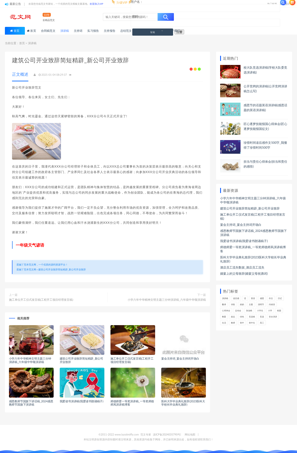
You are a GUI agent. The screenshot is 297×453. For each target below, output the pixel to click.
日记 (280, 298)
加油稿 (249, 310)
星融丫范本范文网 (26, 269)
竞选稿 (252, 316)
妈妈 (242, 304)
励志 (233, 316)
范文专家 (145, 434)
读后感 (236, 298)
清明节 (261, 304)
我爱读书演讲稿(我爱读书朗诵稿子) (81, 401)
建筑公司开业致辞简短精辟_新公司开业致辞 (62, 269)
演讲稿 (32, 43)
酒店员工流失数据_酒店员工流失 (242, 267)
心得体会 (226, 310)
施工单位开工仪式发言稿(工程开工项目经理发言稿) (41, 299)
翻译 (224, 304)
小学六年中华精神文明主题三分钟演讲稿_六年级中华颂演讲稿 (167, 299)
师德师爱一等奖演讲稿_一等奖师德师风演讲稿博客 (132, 402)
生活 (224, 322)
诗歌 (233, 304)
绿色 (242, 316)
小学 (270, 310)
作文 (271, 298)
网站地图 (190, 434)
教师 (233, 322)
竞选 (262, 316)
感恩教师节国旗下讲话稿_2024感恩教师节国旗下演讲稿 (31, 402)
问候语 (272, 304)
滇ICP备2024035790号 (166, 434)
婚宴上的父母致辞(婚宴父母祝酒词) (244, 273)
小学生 (260, 310)
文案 (251, 304)
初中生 (252, 322)
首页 (16, 30)
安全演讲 (273, 316)
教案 (224, 316)
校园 (279, 310)
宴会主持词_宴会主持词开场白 (180, 358)
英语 (253, 298)
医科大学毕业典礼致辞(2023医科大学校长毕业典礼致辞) (183, 402)
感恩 (262, 298)
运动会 (238, 310)
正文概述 (20, 74)
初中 (242, 322)
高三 (262, 322)
